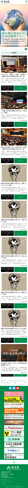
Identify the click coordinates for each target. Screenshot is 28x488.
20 (17, 380)
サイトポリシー (5, 479)
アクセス (4, 484)
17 (9, 380)
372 (15, 382)
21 (20, 380)
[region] (14, 23)
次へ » (25, 382)
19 (14, 380)
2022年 (8, 88)
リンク (3, 482)
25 (4, 382)
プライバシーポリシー (6, 481)
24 (2, 382)
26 (7, 382)
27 (9, 382)
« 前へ (2, 380)
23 (25, 380)
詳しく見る (20, 88)
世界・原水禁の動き (5, 375)
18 (12, 380)
